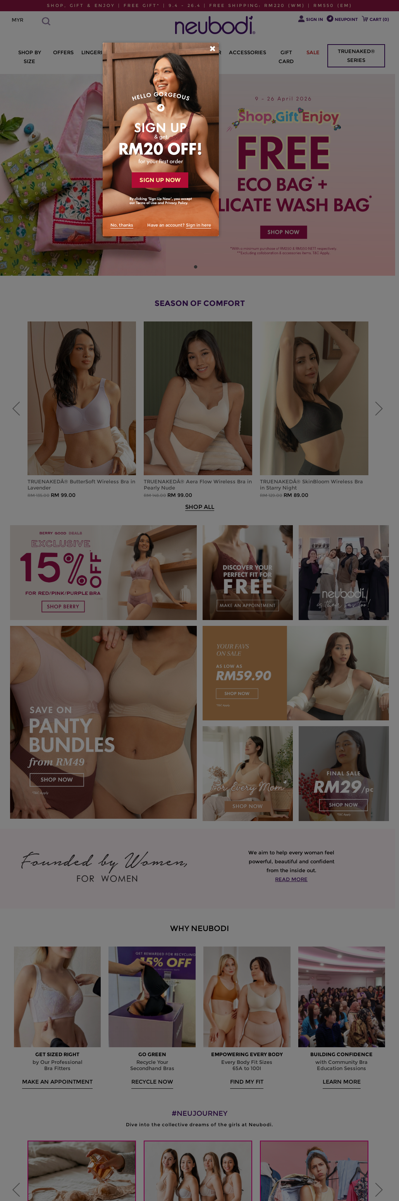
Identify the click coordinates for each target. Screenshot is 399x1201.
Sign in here (198, 225)
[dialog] (161, 139)
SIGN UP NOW (160, 180)
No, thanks (121, 225)
